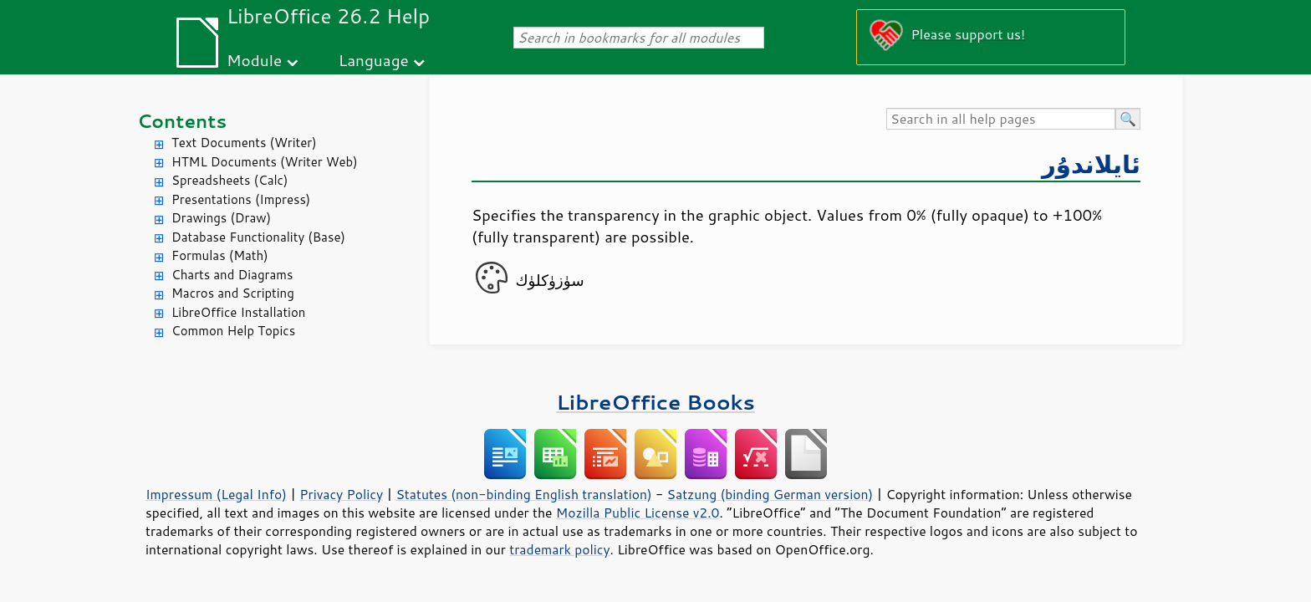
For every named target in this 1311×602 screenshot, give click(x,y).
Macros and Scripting (232, 293)
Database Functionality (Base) (258, 237)
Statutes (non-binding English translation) (523, 494)
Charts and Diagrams (232, 274)
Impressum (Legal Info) (216, 494)
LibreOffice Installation (238, 312)
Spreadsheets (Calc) (229, 180)
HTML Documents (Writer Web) (264, 162)
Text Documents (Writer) (244, 142)
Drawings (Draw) (221, 218)
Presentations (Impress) (240, 199)
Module (254, 59)
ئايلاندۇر (1091, 163)
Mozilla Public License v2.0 (638, 512)
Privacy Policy (341, 494)
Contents (182, 121)
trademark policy (559, 549)
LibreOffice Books (655, 401)
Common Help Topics (233, 330)
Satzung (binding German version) (770, 494)
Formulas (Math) (219, 255)
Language (374, 59)
